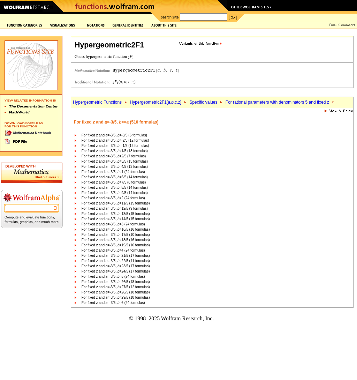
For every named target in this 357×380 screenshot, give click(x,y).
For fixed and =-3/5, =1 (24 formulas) (113, 172)
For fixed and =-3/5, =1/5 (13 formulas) (115, 151)
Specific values (203, 102)
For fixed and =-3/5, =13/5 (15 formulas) (116, 214)
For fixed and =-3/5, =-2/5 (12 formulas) (115, 140)
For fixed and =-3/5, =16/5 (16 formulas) (116, 229)
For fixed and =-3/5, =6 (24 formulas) (113, 303)
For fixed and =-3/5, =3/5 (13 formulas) (115, 161)
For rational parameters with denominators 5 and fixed (277, 102)
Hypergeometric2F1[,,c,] (155, 102)
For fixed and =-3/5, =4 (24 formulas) (113, 250)
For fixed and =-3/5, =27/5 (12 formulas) (116, 287)
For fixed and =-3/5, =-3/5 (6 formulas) (114, 135)
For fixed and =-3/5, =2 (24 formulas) (113, 198)
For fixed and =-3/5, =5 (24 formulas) (113, 276)
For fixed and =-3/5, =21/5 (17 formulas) (116, 256)
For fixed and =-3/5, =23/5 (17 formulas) (116, 266)
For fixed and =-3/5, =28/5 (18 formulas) (116, 292)
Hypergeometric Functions (97, 102)
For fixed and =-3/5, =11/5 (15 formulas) (116, 203)
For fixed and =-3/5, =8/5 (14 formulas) (115, 187)
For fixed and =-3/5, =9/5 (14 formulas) (115, 193)
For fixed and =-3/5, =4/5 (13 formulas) (115, 167)
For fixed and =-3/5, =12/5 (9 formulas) (115, 208)
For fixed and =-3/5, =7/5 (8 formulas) (114, 182)
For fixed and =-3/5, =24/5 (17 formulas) (116, 271)
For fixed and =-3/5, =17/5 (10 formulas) (116, 235)
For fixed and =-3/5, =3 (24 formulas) (113, 224)
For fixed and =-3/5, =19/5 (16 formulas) (116, 245)
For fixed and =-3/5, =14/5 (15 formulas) (116, 219)
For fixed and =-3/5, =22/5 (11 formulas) (116, 261)
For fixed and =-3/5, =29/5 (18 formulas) (116, 297)
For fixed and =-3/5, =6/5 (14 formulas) (115, 177)
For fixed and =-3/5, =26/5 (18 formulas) (116, 282)
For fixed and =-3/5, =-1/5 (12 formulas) (115, 146)
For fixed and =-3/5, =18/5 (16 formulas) (116, 240)
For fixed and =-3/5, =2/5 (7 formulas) (114, 156)
